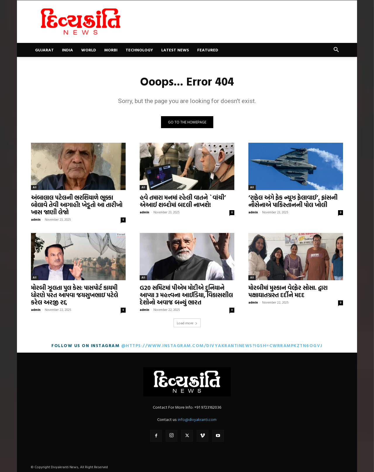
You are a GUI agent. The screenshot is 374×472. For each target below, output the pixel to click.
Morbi (110, 50)
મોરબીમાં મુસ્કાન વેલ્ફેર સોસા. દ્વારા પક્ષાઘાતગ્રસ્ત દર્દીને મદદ (288, 291)
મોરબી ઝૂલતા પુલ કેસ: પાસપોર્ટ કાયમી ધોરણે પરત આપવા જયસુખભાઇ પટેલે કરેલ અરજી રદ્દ (74, 295)
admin (36, 219)
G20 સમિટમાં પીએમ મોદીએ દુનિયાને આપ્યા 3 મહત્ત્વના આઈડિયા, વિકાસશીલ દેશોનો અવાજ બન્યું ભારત (186, 295)
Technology (139, 50)
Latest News (175, 50)
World (88, 50)
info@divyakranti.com (197, 419)
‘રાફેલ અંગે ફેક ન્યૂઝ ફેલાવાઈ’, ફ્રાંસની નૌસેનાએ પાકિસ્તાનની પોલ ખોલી (292, 201)
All (35, 187)
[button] (336, 50)
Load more (187, 322)
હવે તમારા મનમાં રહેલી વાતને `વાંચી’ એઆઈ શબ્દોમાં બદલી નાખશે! (183, 201)
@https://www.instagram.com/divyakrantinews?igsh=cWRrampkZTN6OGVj (222, 345)
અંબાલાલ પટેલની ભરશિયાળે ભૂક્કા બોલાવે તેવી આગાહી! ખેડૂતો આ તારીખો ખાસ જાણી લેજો (76, 205)
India (67, 50)
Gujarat (44, 50)
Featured (207, 50)
